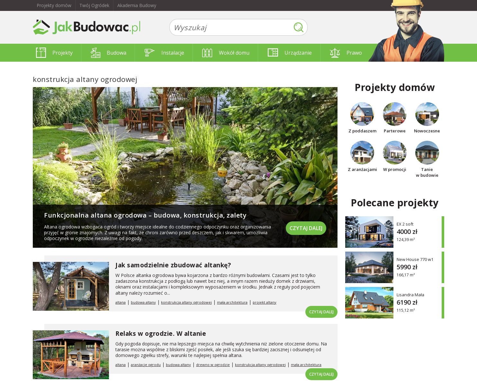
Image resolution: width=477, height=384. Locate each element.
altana (120, 302)
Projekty (54, 53)
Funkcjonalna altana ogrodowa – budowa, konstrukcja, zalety (145, 215)
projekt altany (264, 302)
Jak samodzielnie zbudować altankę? (173, 265)
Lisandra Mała (410, 294)
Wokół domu (225, 53)
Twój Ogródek (94, 5)
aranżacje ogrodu (146, 364)
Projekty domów (54, 5)
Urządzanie (290, 53)
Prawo (346, 53)
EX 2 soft (405, 223)
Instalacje (164, 53)
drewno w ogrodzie (213, 364)
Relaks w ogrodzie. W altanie (160, 333)
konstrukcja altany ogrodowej (186, 302)
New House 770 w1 (415, 259)
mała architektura (232, 302)
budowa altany (143, 302)
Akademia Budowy (136, 5)
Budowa (108, 53)
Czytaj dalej (306, 228)
